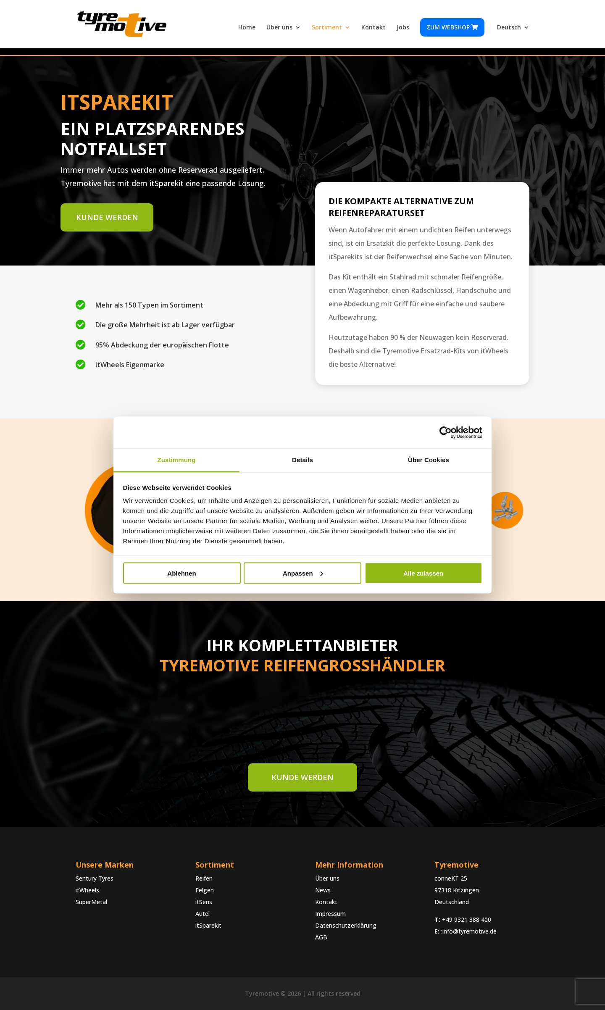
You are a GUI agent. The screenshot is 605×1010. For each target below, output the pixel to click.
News (323, 890)
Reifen (204, 878)
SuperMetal (91, 902)
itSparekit (208, 925)
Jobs (403, 27)
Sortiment (327, 27)
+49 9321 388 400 (466, 919)
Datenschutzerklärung (345, 925)
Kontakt (373, 27)
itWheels (87, 890)
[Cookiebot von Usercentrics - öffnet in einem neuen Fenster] (445, 432)
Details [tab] (302, 459)
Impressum (330, 914)
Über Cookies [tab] (428, 459)
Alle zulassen (423, 572)
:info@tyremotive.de (469, 931)
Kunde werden (106, 217)
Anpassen (303, 572)
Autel (202, 914)
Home (246, 27)
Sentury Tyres (94, 878)
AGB (321, 937)
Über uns (279, 27)
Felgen (204, 890)
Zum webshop (452, 27)
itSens (203, 902)
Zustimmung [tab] (177, 459)
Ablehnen (181, 572)
